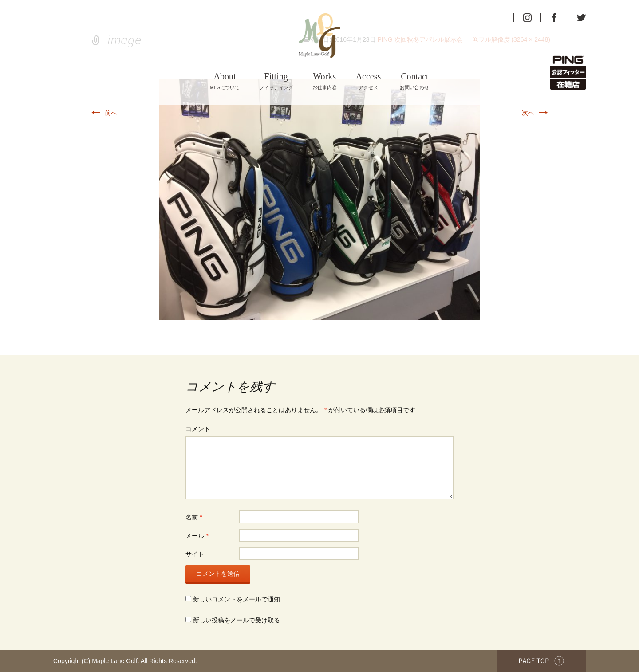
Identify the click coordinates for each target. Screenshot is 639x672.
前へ (103, 112)
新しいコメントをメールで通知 (236, 599)
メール (197, 536)
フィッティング (276, 81)
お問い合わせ (414, 81)
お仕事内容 (324, 81)
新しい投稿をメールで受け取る (236, 620)
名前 (194, 517)
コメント (197, 429)
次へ (536, 112)
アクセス (368, 81)
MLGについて (225, 81)
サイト (194, 554)
